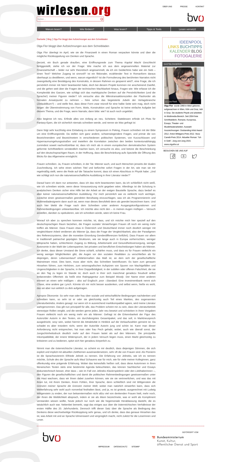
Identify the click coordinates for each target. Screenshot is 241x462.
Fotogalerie (188, 56)
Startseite (41, 39)
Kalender (180, 51)
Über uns (167, 7)
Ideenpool (191, 42)
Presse (184, 7)
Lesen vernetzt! (187, 29)
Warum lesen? (54, 29)
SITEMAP (136, 447)
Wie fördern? (87, 29)
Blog (49, 39)
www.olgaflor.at (171, 144)
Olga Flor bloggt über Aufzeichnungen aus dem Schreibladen (80, 39)
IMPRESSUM (104, 447)
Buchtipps (191, 47)
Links (173, 47)
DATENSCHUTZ (120, 447)
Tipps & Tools (153, 29)
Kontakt (200, 7)
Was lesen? (120, 29)
